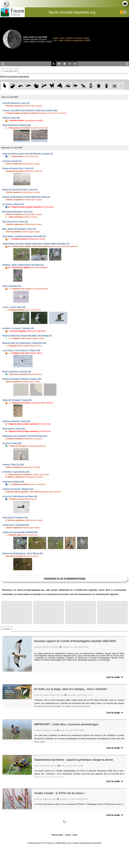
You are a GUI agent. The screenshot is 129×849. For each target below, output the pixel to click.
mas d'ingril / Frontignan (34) (15, 517)
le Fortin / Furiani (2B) (11, 443)
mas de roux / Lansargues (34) (15, 525)
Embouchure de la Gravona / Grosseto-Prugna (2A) (24, 436)
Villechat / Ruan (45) (11, 118)
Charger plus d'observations (64, 578)
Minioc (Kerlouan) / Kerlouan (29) (16, 371)
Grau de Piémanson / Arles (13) (15, 103)
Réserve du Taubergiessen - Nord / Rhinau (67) (22, 553)
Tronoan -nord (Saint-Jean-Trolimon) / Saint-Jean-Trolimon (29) (29, 110)
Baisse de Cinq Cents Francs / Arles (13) (20, 189)
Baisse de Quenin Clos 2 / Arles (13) (18, 168)
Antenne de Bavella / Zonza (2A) (16, 421)
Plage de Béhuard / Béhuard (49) (16, 125)
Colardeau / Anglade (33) (13, 482)
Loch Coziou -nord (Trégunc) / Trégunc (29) (21, 350)
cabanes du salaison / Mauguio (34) (17, 489)
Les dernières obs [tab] (10, 71)
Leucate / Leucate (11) (12, 161)
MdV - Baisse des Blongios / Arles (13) (19, 229)
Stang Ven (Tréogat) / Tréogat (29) (17, 400)
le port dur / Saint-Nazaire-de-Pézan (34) (19, 496)
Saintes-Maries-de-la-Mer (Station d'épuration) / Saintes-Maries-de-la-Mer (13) (36, 244)
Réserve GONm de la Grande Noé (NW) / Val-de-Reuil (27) (27, 336)
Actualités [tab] (7, 629)
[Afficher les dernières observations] (14, 76)
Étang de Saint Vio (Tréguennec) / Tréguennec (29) (24, 343)
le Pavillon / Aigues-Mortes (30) (15, 472)
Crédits (74, 835)
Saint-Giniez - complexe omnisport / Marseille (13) (24, 236)
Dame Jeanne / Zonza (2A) (13, 428)
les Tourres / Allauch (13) (13, 204)
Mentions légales (57, 835)
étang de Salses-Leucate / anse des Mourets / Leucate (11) (27, 154)
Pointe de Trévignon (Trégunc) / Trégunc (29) (21, 379)
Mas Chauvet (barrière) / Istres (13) (17, 212)
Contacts (68, 835)
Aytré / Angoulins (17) (11, 286)
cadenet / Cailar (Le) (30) (13, 464)
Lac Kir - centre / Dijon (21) (14, 307)
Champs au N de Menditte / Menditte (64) (20, 532)
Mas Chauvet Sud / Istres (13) (15, 221)
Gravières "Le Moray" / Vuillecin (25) (18, 328)
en (125, 12)
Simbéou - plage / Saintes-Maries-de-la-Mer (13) (23, 265)
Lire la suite (114, 677)
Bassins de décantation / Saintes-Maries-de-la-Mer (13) (26, 197)
